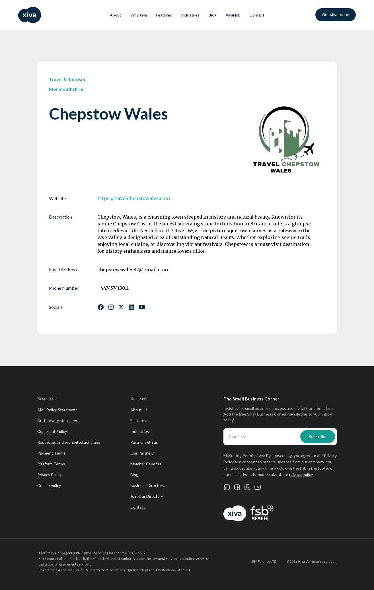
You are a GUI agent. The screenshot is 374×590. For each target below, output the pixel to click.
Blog (213, 15)
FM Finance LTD (264, 561)
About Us (138, 409)
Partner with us (144, 442)
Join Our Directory (146, 496)
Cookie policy (49, 485)
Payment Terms (51, 453)
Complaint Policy (52, 431)
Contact (257, 15)
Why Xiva (138, 15)
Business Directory (147, 485)
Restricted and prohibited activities (68, 442)
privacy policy (301, 474)
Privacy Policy (49, 474)
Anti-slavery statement (58, 420)
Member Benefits (145, 463)
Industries (190, 15)
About (115, 15)
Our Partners (142, 453)
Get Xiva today (335, 14)
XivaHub (233, 15)
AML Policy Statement (57, 409)
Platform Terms (51, 463)
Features (164, 15)
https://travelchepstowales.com (133, 198)
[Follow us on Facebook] (100, 307)
